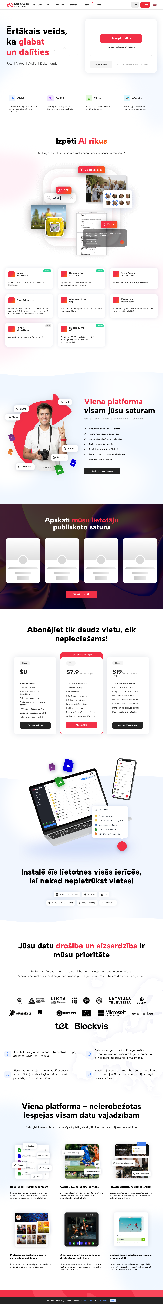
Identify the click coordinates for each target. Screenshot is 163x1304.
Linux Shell (108, 903)
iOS (104, 894)
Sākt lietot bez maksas (102, 471)
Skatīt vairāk (81, 594)
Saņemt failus (101, 64)
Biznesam (60, 5)
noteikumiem (89, 1301)
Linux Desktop (87, 903)
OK (112, 1301)
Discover (87, 5)
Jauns (145, 5)
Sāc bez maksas (35, 725)
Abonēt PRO (81, 725)
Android (89, 894)
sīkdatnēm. (102, 1301)
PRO (49, 5)
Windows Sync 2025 (67, 894)
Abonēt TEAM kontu (127, 725)
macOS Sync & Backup (60, 903)
